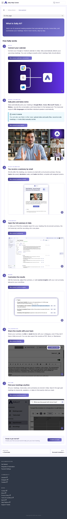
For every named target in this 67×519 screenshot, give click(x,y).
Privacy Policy (6, 495)
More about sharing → (16, 341)
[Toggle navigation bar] (2, 2)
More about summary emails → (19, 179)
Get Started (4, 464)
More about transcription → (18, 125)
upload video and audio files (43, 117)
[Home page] (4, 10)
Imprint (3, 500)
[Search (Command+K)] (59, 2)
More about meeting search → (18, 395)
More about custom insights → (18, 287)
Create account (54, 439)
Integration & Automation (8, 466)
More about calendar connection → (20, 58)
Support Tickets (5, 504)
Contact (4, 490)
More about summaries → (17, 233)
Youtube (4, 482)
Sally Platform (5, 502)
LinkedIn (4, 477)
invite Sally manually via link (27, 119)
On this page (8, 16)
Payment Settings (6, 469)
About (3, 493)
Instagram (4, 480)
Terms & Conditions (7, 497)
